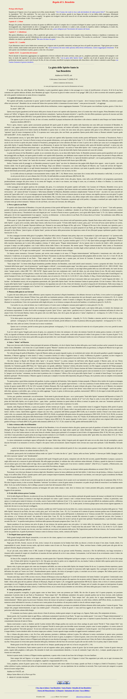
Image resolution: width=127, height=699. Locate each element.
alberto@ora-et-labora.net (83, 696)
